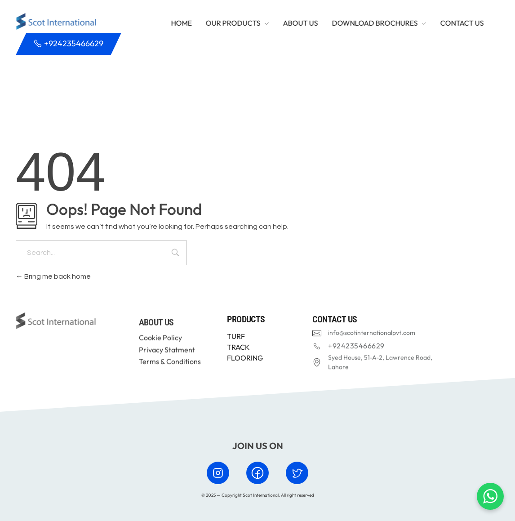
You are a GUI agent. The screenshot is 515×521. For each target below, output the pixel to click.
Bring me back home (53, 276)
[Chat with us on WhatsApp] (490, 496)
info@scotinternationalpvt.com (371, 334)
